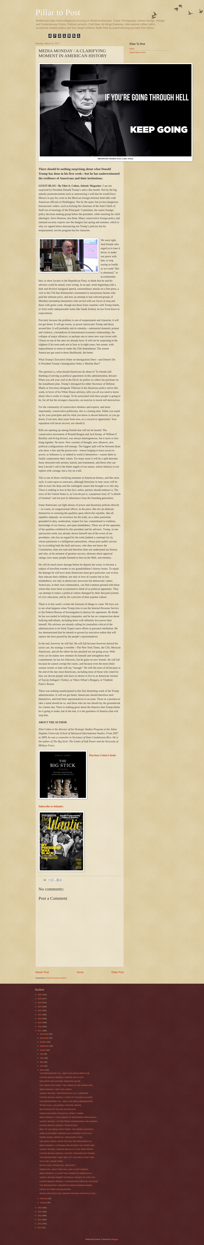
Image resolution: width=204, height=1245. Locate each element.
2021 (40, 1014)
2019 (40, 1022)
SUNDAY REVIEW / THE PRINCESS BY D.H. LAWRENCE (63, 1093)
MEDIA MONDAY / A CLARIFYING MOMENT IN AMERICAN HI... (66, 1173)
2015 (40, 1212)
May (42, 1062)
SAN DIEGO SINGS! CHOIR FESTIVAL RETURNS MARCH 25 (65, 1141)
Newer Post (42, 972)
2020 (40, 1019)
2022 (40, 1010)
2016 (40, 1208)
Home (80, 972)
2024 (40, 1002)
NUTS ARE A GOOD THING (51, 1161)
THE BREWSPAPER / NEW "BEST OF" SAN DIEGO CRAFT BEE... (67, 1157)
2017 (40, 1031)
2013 (40, 1220)
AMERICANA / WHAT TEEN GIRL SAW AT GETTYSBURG (63, 1169)
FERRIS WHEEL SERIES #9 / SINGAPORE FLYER (60, 1137)
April (42, 1066)
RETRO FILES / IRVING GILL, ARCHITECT (57, 1165)
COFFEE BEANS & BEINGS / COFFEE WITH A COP (61, 1077)
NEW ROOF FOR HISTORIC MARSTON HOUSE (59, 1081)
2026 (40, 995)
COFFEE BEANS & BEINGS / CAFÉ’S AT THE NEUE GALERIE (65, 1097)
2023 (40, 1007)
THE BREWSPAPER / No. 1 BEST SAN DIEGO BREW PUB (64, 1073)
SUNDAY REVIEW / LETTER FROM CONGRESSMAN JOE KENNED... (69, 1121)
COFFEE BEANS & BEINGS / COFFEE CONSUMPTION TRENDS (67, 1153)
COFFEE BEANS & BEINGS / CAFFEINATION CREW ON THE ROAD (68, 1181)
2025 (40, 999)
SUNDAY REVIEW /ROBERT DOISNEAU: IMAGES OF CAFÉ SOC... (68, 1177)
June (42, 1058)
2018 (40, 1026)
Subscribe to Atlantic (51, 806)
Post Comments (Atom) (56, 978)
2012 (40, 1224)
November (44, 1038)
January (43, 1202)
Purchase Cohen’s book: (102, 755)
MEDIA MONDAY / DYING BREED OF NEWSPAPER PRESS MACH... (68, 1117)
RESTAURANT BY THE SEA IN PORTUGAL (57, 1109)
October (43, 1042)
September (45, 1046)
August (43, 1050)
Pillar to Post (58, 12)
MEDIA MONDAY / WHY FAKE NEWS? (55, 1089)
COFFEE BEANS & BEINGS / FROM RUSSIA (58, 1125)
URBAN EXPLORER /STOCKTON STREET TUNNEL (61, 1113)
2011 (40, 1227)
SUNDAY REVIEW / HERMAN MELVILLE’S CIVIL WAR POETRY (66, 1149)
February (44, 1198)
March (43, 1070)
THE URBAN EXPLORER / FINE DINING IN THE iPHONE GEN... (66, 1085)
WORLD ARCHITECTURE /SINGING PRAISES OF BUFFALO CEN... (68, 1193)
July (42, 1054)
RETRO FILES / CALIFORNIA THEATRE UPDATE (60, 1105)
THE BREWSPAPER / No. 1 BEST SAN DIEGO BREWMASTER (66, 1101)
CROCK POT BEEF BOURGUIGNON (55, 1189)
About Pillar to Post (137, 52)
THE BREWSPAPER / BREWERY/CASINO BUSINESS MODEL (65, 1185)
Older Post (117, 972)
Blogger (115, 1239)
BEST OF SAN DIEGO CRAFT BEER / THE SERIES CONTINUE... (67, 1129)
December (44, 1034)
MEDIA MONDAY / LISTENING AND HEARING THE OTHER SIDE (66, 1145)
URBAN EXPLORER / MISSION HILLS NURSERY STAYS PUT (65, 1133)
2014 (40, 1215)
